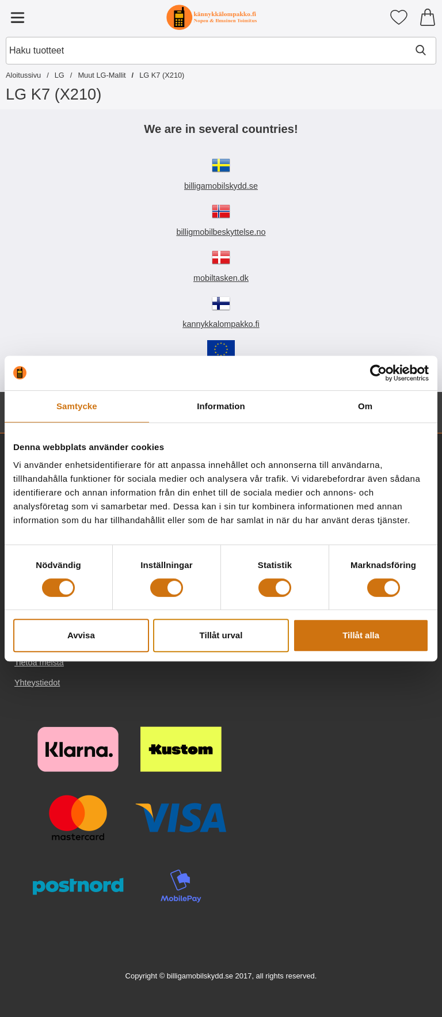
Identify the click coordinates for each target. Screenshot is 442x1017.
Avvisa (81, 635)
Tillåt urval (221, 635)
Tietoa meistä (39, 662)
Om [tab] (365, 406)
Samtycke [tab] (76, 406)
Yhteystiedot (37, 682)
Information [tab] (221, 406)
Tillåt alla (360, 635)
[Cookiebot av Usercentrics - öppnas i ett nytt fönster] (378, 373)
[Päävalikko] (17, 17)
